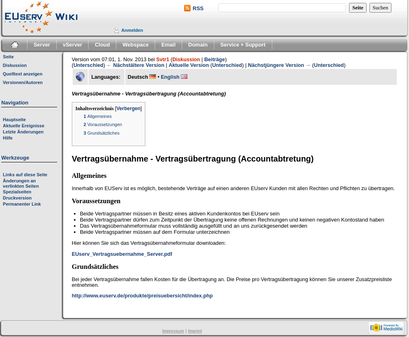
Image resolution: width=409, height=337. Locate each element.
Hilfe (8, 137)
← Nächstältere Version (135, 65)
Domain (198, 45)
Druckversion (17, 197)
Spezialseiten (17, 191)
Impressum (173, 331)
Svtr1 (162, 59)
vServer (72, 45)
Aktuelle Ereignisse (23, 125)
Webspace (135, 45)
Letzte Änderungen (23, 131)
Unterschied (88, 65)
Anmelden (132, 30)
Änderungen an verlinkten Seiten (21, 183)
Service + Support (243, 45)
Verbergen (128, 108)
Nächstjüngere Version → (279, 65)
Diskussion (186, 59)
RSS (198, 8)
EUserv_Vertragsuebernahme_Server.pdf (122, 254)
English (170, 77)
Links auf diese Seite (25, 174)
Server (41, 45)
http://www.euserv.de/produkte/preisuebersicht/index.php (142, 296)
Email (168, 45)
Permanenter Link (22, 204)
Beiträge (214, 59)
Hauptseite (14, 119)
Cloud (102, 45)
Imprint (195, 331)
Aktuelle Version (189, 65)
